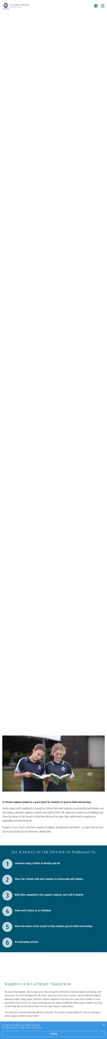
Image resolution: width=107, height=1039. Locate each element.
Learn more (8, 1003)
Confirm (53, 1033)
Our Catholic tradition (13, 900)
